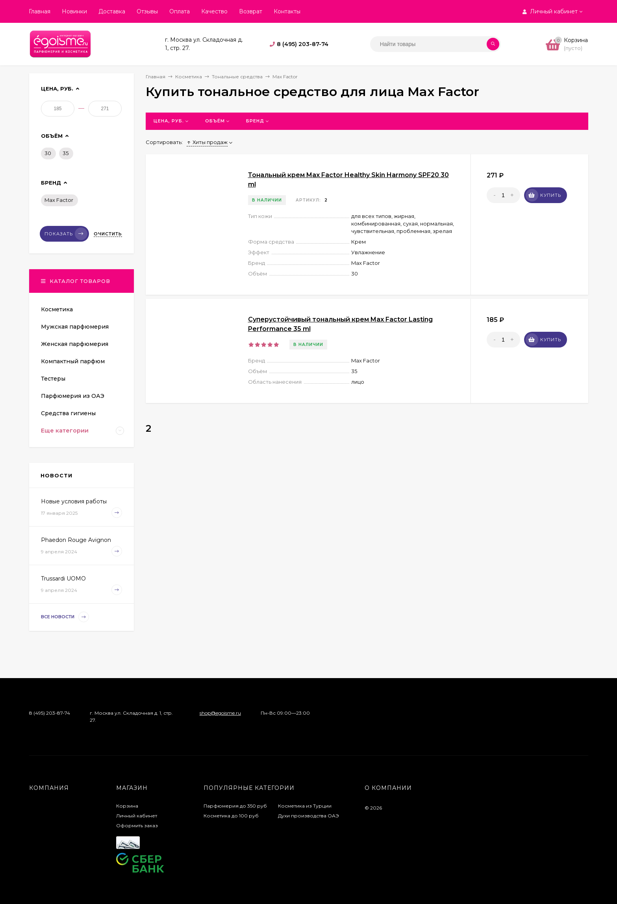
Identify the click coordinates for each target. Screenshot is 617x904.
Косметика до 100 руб (231, 816)
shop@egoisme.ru (220, 713)
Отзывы (147, 11)
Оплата (179, 11)
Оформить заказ (137, 825)
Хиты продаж (207, 142)
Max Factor (58, 200)
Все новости (65, 617)
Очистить (108, 234)
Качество (214, 11)
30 (47, 153)
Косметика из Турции (305, 806)
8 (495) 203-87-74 (302, 44)
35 (66, 153)
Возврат (250, 11)
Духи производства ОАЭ (308, 816)
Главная (39, 11)
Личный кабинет (136, 816)
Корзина (127, 806)
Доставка (111, 11)
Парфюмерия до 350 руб (235, 806)
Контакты (287, 11)
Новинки (74, 11)
